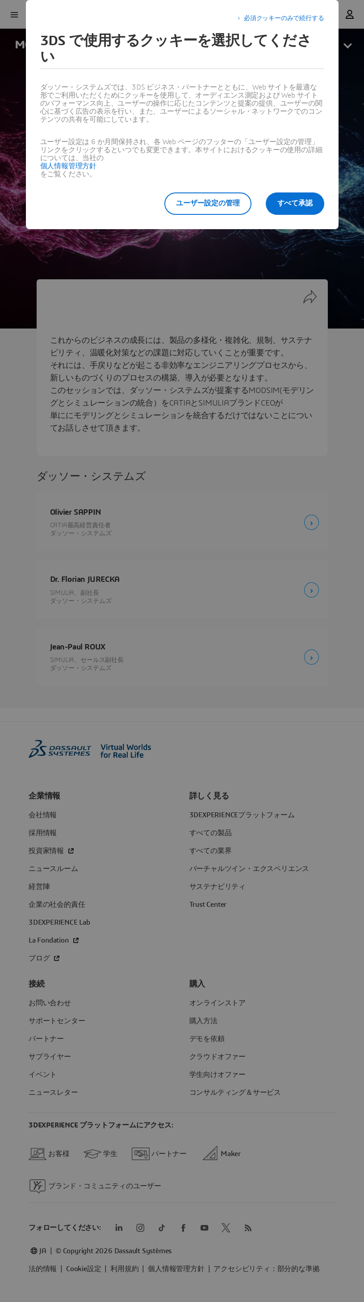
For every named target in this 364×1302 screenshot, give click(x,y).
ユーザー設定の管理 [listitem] (207, 203)
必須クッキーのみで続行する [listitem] (284, 18)
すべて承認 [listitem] (295, 203)
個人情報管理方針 (68, 166)
